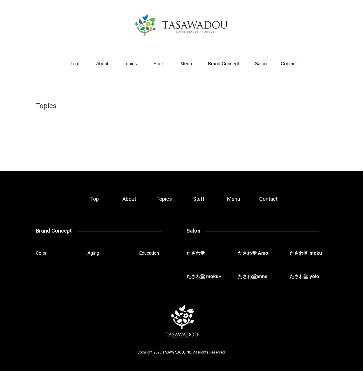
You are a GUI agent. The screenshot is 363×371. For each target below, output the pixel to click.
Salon (261, 63)
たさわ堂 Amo (253, 253)
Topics (130, 63)
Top (74, 63)
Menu (186, 63)
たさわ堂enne (252, 276)
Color (41, 253)
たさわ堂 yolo (304, 276)
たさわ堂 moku (306, 253)
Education (149, 253)
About (102, 63)
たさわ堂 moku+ (203, 276)
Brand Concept (223, 63)
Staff (158, 63)
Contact (289, 63)
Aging (93, 253)
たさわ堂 (195, 253)
